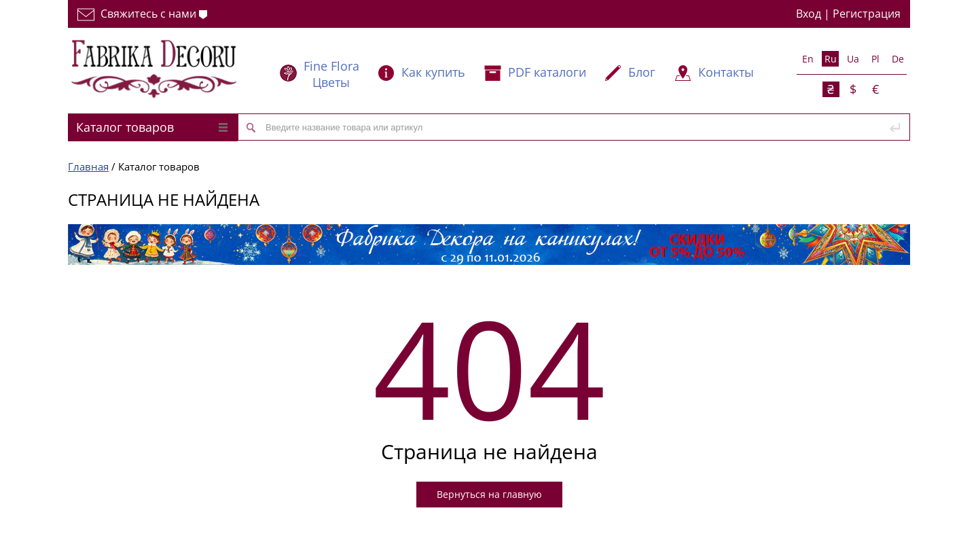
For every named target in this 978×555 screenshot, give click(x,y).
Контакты (726, 72)
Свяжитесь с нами (142, 13)
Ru (831, 58)
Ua (853, 58)
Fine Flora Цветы (331, 74)
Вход (808, 13)
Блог (641, 72)
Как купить (433, 72)
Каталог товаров (152, 127)
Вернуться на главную (489, 494)
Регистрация (867, 13)
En (808, 58)
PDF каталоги (547, 72)
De (898, 58)
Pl (875, 58)
